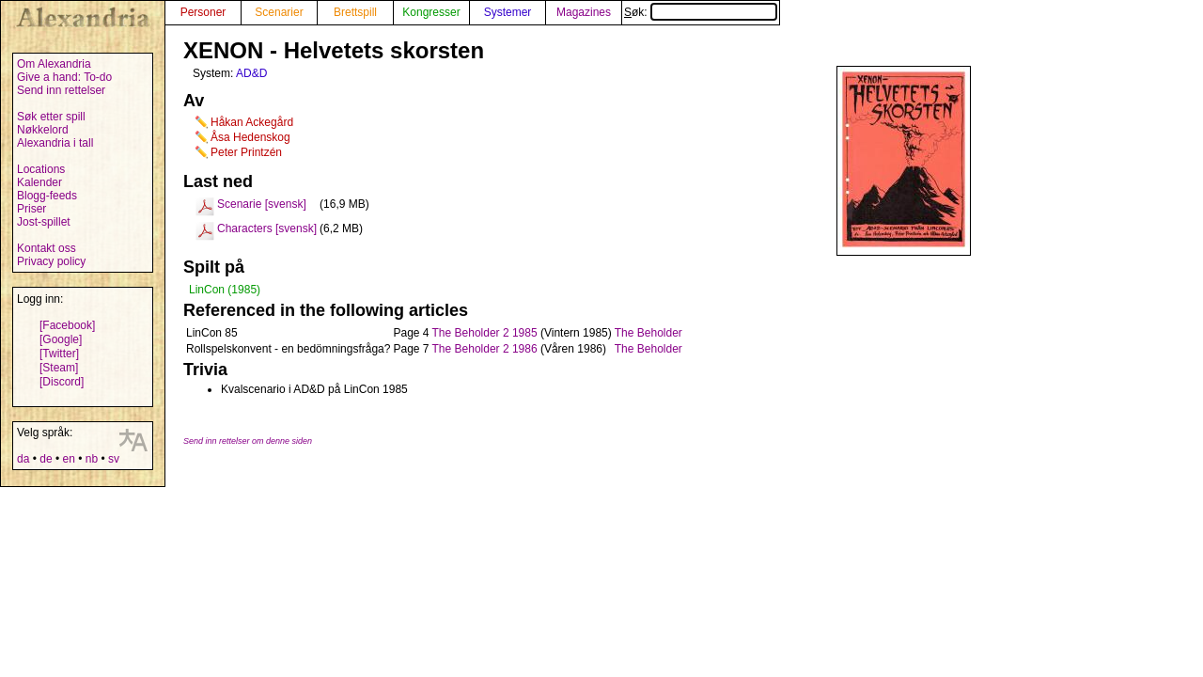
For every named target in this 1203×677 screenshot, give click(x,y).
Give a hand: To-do (64, 77)
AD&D (251, 73)
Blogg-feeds (47, 195)
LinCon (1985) (224, 289)
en (68, 458)
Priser (31, 208)
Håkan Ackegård (252, 122)
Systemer (508, 12)
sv (113, 458)
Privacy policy (51, 261)
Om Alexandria (54, 64)
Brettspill (355, 12)
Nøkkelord (43, 129)
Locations (41, 169)
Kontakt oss (46, 248)
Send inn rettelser (61, 90)
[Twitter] (59, 353)
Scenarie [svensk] (261, 204)
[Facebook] (67, 325)
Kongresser (431, 12)
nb (92, 458)
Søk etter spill (51, 116)
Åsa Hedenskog (250, 137)
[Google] (60, 339)
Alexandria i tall (55, 143)
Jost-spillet (43, 221)
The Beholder (648, 332)
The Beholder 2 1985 (485, 332)
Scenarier (279, 12)
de (45, 458)
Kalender (39, 182)
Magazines (583, 12)
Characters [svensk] (267, 228)
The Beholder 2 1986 (485, 348)
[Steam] (58, 367)
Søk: (700, 12)
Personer (203, 12)
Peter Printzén (246, 152)
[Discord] (61, 381)
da (23, 458)
